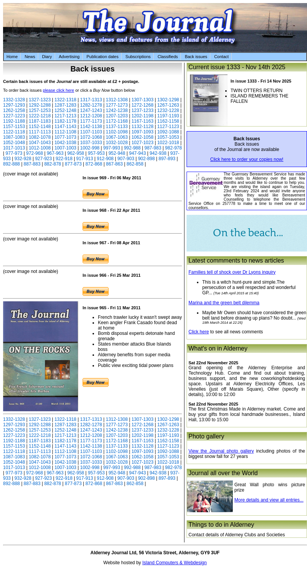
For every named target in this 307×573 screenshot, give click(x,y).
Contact (221, 56)
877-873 (73, 164)
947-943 (137, 153)
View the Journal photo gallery (221, 451)
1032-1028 (117, 142)
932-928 (23, 158)
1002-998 (90, 148)
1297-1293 (14, 105)
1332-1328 (14, 99)
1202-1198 (142, 115)
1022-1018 (168, 142)
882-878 (52, 164)
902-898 (146, 158)
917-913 (84, 158)
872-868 (93, 164)
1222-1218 (39, 115)
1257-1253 (39, 110)
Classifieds (168, 56)
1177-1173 (91, 121)
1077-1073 (65, 137)
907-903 (125, 158)
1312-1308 (117, 99)
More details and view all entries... (269, 500)
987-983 (153, 148)
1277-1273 (117, 105)
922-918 (64, 158)
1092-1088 (168, 132)
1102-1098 (117, 132)
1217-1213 (65, 115)
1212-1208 (91, 115)
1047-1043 (39, 142)
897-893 (167, 158)
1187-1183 (39, 121)
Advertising (69, 56)
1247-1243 (91, 110)
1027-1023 (142, 142)
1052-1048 (14, 142)
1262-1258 (14, 110)
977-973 (13, 153)
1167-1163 (142, 121)
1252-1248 (65, 110)
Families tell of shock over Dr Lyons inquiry (232, 272)
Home (12, 56)
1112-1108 (65, 132)
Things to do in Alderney (221, 524)
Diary (47, 56)
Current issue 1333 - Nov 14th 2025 (236, 67)
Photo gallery (206, 436)
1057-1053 (168, 137)
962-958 (75, 153)
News (29, 56)
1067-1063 (117, 137)
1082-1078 (39, 137)
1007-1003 (65, 148)
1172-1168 (117, 121)
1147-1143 (65, 126)
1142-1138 (91, 126)
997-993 (111, 148)
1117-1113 (39, 132)
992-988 (132, 148)
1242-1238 (117, 110)
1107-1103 (91, 132)
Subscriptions (138, 56)
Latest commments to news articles (236, 260)
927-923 (43, 158)
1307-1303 (142, 99)
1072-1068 (91, 137)
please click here (58, 90)
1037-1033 (91, 142)
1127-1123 (168, 126)
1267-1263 (168, 105)
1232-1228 (168, 110)
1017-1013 (14, 148)
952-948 (117, 153)
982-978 (173, 148)
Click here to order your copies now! (246, 159)
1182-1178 (65, 121)
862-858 (135, 164)
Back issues (196, 56)
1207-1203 (117, 115)
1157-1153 (14, 126)
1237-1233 (142, 110)
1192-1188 (14, 121)
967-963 (55, 153)
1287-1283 (65, 105)
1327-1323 (39, 99)
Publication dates (102, 56)
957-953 (96, 153)
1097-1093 (142, 132)
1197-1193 (168, 115)
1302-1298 (168, 99)
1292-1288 (39, 105)
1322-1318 (65, 99)
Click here (198, 331)
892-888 (11, 164)
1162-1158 (168, 121)
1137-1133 (117, 126)
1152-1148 (39, 126)
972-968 (34, 153)
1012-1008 (39, 148)
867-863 (114, 164)
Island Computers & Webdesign (174, 562)
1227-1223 (14, 115)
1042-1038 (65, 142)
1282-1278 (91, 105)
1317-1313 (91, 99)
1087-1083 (14, 137)
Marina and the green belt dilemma (223, 302)
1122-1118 (14, 132)
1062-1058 (142, 137)
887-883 (32, 164)
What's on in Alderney (217, 348)
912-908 (105, 158)
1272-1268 (142, 105)
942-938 (157, 153)
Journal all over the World (223, 473)
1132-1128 (142, 126)
